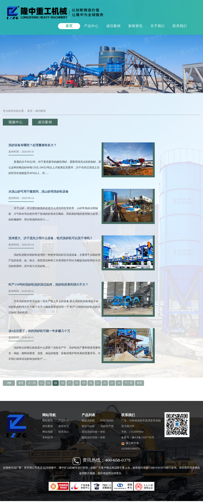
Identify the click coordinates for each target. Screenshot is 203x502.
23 (112, 383)
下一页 (129, 383)
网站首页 (47, 420)
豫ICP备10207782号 (143, 437)
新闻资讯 (135, 26)
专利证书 (47, 437)
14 (48, 383)
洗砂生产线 (107, 426)
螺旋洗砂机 (88, 420)
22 (104, 383)
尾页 (139, 383)
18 (76, 383)
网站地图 (47, 431)
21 (98, 383)
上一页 (32, 383)
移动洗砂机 (88, 426)
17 (69, 383)
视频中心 (15, 122)
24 (119, 383)
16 (62, 383)
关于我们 (157, 26)
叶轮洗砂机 (107, 420)
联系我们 (180, 26)
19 (83, 383)
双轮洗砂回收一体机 (93, 431)
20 (90, 383)
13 (41, 383)
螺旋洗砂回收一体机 (93, 437)
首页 (69, 26)
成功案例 (113, 26)
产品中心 (91, 26)
